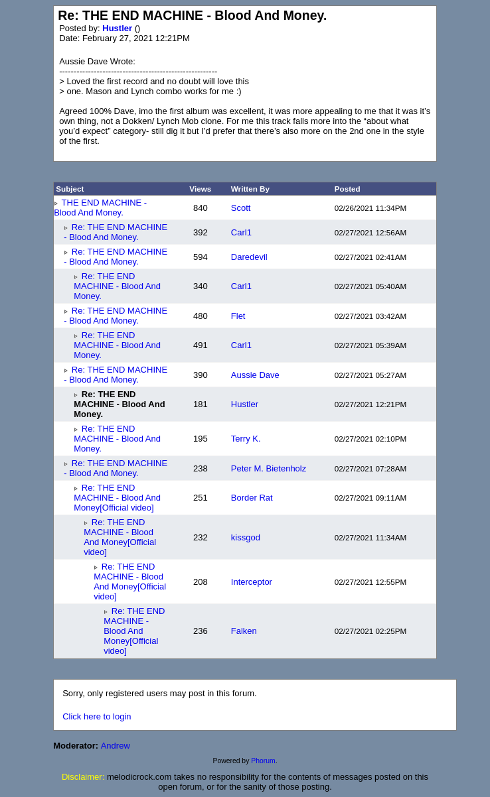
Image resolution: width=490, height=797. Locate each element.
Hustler (118, 28)
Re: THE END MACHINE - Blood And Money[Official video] (117, 498)
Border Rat (252, 498)
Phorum (263, 761)
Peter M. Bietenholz (268, 468)
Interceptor (251, 582)
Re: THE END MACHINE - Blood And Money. (115, 232)
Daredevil (249, 257)
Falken (244, 631)
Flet (238, 316)
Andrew (115, 746)
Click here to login (96, 716)
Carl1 (241, 232)
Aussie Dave (255, 375)
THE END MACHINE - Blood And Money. (100, 207)
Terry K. (246, 439)
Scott (241, 208)
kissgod (245, 537)
